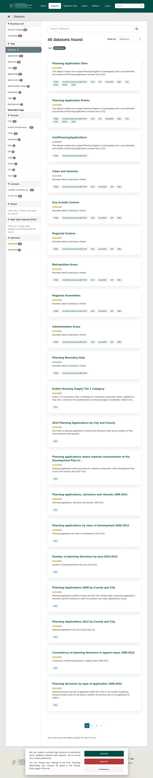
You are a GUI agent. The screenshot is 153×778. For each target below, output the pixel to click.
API (82, 738)
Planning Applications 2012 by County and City (83, 621)
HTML (56, 82)
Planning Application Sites (70, 63)
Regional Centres (63, 233)
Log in (107, 6)
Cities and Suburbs (65, 171)
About (84, 6)
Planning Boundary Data (68, 357)
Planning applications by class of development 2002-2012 (90, 525)
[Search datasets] (129, 6)
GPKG (64, 85)
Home (43, 6)
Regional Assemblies (66, 295)
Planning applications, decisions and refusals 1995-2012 (89, 494)
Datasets (55, 6)
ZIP (100, 82)
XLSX (56, 85)
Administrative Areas (66, 326)
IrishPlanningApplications (69, 137)
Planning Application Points (70, 100)
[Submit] (141, 5)
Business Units (70, 6)
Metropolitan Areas (65, 264)
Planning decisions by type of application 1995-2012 (87, 683)
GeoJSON (109, 82)
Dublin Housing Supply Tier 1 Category (78, 388)
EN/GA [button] (96, 6)
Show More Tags (16, 110)
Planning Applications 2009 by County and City (83, 587)
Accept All (104, 754)
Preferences (104, 769)
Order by (111, 39)
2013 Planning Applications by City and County (83, 422)
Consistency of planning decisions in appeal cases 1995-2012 (93, 652)
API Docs (91, 738)
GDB (73, 85)
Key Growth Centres (65, 202)
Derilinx (128, 763)
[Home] (9, 16)
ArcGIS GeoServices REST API (75, 82)
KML (119, 82)
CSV (92, 82)
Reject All (104, 761)
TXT (127, 82)
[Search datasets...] (90, 28)
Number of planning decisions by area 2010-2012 (85, 556)
